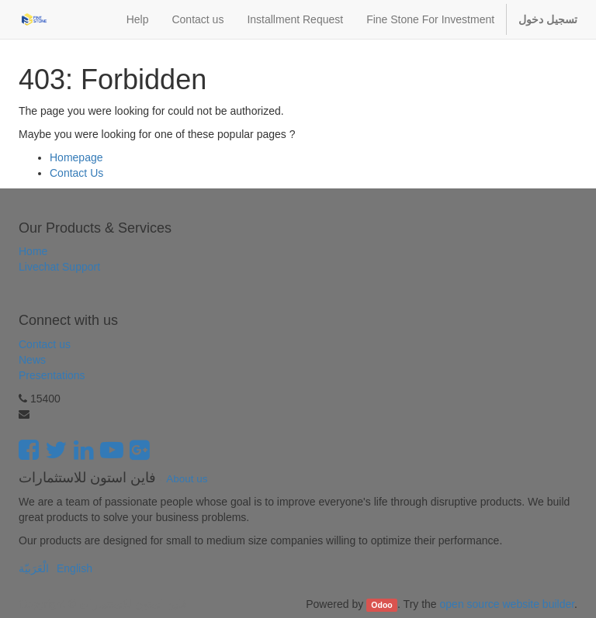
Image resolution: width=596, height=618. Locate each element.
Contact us (45, 344)
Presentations (52, 375)
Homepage (76, 157)
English (74, 568)
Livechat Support (59, 267)
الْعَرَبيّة (34, 568)
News (32, 360)
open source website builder (507, 604)
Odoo (381, 604)
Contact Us (76, 173)
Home (33, 251)
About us (186, 479)
